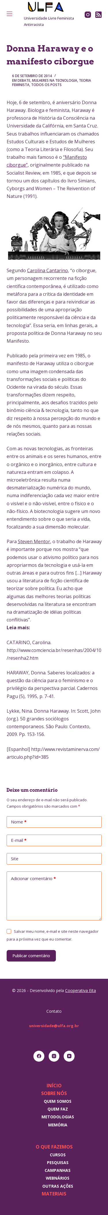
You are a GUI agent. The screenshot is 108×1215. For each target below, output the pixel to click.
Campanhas (58, 1170)
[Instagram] (88, 15)
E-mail (18, 840)
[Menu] (9, 14)
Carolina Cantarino (47, 270)
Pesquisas (58, 1162)
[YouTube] (69, 1056)
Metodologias (57, 1116)
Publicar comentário (31, 955)
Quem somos (57, 1101)
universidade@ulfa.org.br (54, 1025)
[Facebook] (38, 1056)
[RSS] (98, 15)
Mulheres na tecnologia (54, 80)
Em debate (21, 80)
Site (14, 858)
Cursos (58, 1154)
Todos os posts (46, 84)
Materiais (54, 1194)
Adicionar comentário (33, 878)
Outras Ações (57, 1186)
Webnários (57, 1178)
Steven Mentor (34, 541)
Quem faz (58, 1109)
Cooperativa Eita (80, 990)
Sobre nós (54, 1093)
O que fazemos (54, 1147)
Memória (57, 1125)
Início (54, 1085)
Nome (18, 822)
